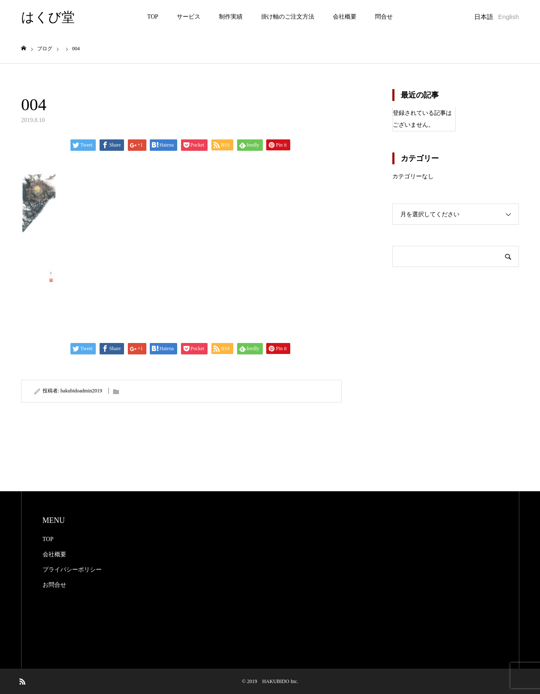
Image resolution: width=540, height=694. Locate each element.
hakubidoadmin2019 (81, 391)
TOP (152, 17)
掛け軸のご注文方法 (287, 17)
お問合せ (54, 585)
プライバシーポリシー (72, 569)
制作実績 (231, 17)
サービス (188, 17)
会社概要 (344, 17)
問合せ (384, 17)
